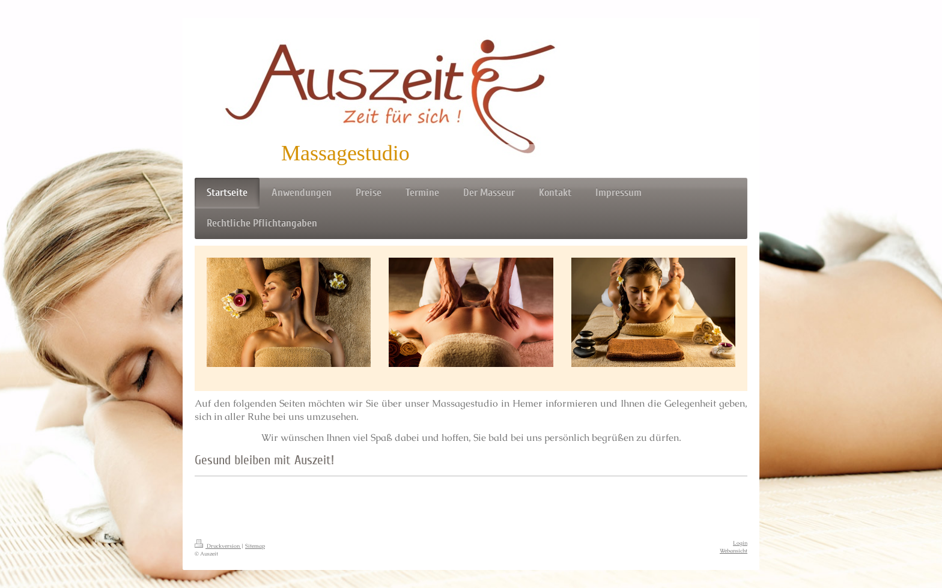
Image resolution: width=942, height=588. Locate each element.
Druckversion (218, 546)
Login (740, 543)
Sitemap (255, 546)
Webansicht (733, 550)
